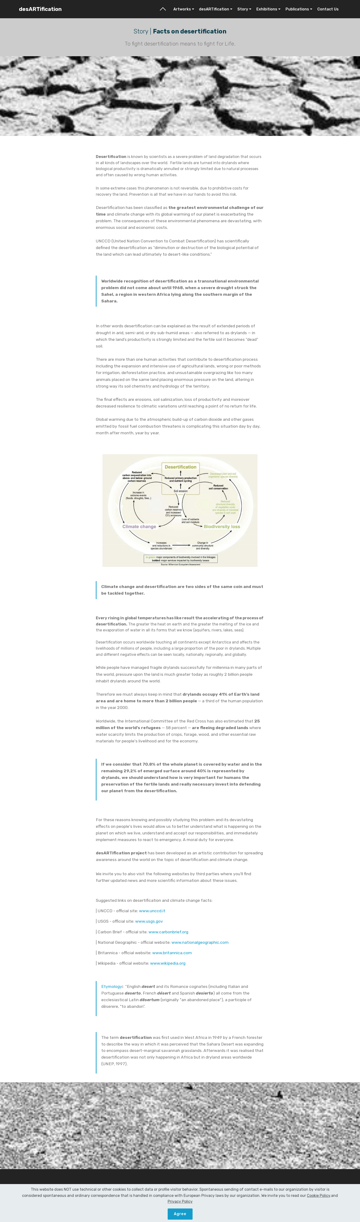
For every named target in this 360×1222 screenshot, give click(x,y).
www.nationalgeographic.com (200, 942)
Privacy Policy (242, 1186)
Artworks (182, 9)
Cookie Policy (210, 1186)
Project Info (153, 1186)
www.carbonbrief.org (168, 932)
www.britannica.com (172, 952)
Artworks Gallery (120, 1186)
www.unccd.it (152, 910)
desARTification (40, 9)
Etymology (111, 986)
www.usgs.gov (149, 921)
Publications (297, 9)
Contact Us (328, 9)
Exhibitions (266, 9)
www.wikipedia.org (167, 963)
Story (242, 9)
